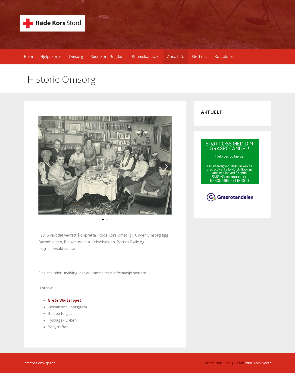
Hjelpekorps (51, 56)
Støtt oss (199, 56)
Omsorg (76, 56)
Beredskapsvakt (146, 56)
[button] (44, 166)
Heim (28, 56)
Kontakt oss (225, 56)
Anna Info (175, 56)
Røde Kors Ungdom (107, 56)
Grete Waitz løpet (64, 300)
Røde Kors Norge (258, 363)
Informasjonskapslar (39, 363)
